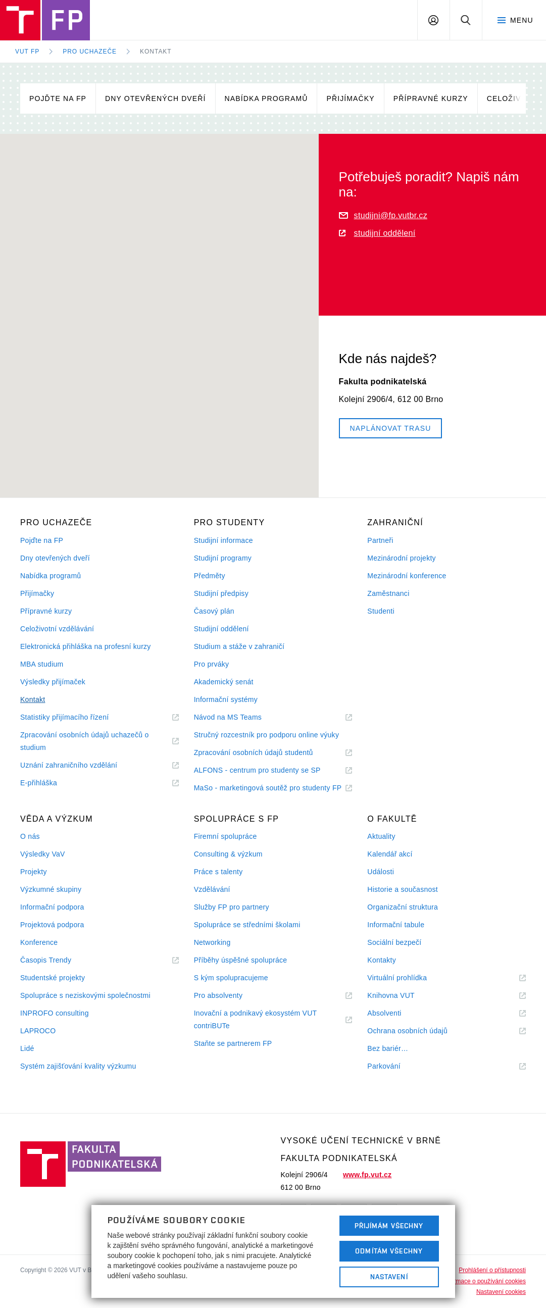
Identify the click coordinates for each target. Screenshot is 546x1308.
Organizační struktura (402, 907)
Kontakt (156, 51)
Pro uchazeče (90, 51)
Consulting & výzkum (228, 854)
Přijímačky (350, 98)
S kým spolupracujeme (231, 978)
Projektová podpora (52, 925)
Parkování (396, 1066)
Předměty (209, 576)
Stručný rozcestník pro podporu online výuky (266, 735)
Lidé (27, 1048)
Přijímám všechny (389, 1226)
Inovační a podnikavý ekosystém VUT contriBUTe (255, 1020)
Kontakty (381, 960)
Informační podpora (52, 907)
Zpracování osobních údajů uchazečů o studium (84, 742)
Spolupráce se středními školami (247, 925)
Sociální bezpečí (394, 942)
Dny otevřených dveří (155, 98)
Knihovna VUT (403, 995)
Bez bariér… (387, 1048)
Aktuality (381, 836)
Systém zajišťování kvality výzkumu (78, 1066)
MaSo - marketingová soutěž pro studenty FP (273, 788)
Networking (212, 942)
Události (380, 872)
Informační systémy (226, 699)
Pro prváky (211, 664)
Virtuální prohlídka (409, 978)
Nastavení (389, 1277)
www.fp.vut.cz (367, 1175)
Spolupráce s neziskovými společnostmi (85, 995)
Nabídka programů (266, 98)
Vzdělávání (212, 889)
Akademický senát (224, 682)
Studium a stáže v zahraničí (239, 646)
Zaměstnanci (388, 593)
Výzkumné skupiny (50, 889)
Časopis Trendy (58, 960)
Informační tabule (395, 925)
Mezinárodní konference (406, 576)
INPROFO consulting (54, 1013)
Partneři (380, 540)
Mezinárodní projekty (401, 558)
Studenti (380, 611)
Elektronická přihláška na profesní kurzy (85, 646)
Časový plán (214, 611)
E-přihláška (51, 783)
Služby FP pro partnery (231, 907)
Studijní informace (223, 540)
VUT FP (27, 51)
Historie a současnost (402, 889)
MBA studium (42, 664)
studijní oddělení (377, 233)
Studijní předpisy (221, 593)
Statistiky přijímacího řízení (76, 717)
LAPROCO (38, 1031)
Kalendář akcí (389, 854)
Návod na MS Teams (240, 717)
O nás (30, 836)
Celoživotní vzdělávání (57, 629)
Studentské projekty (52, 978)
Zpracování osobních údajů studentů (266, 752)
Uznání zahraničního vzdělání (81, 765)
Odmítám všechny (389, 1251)
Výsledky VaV (42, 854)
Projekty (33, 872)
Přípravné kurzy (430, 98)
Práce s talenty (218, 872)
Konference (39, 942)
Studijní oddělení (221, 629)
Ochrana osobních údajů (419, 1031)
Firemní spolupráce (225, 836)
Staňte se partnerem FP (233, 1043)
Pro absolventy (230, 995)
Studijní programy (223, 558)
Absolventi (396, 1013)
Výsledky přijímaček (52, 682)
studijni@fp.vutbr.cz (383, 215)
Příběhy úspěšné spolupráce (240, 960)
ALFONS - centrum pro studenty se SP (269, 770)
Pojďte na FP (57, 98)
